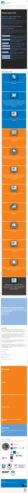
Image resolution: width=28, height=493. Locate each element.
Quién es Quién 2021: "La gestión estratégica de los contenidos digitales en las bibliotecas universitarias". (17, 53)
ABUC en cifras (4, 357)
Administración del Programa (7, 354)
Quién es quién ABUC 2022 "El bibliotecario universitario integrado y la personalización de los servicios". (18, 49)
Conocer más (14, 83)
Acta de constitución (5, 349)
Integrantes (3, 351)
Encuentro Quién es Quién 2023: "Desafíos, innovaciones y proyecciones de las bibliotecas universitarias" (18, 40)
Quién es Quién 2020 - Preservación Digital (18, 55)
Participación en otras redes (6, 359)
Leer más (3, 24)
